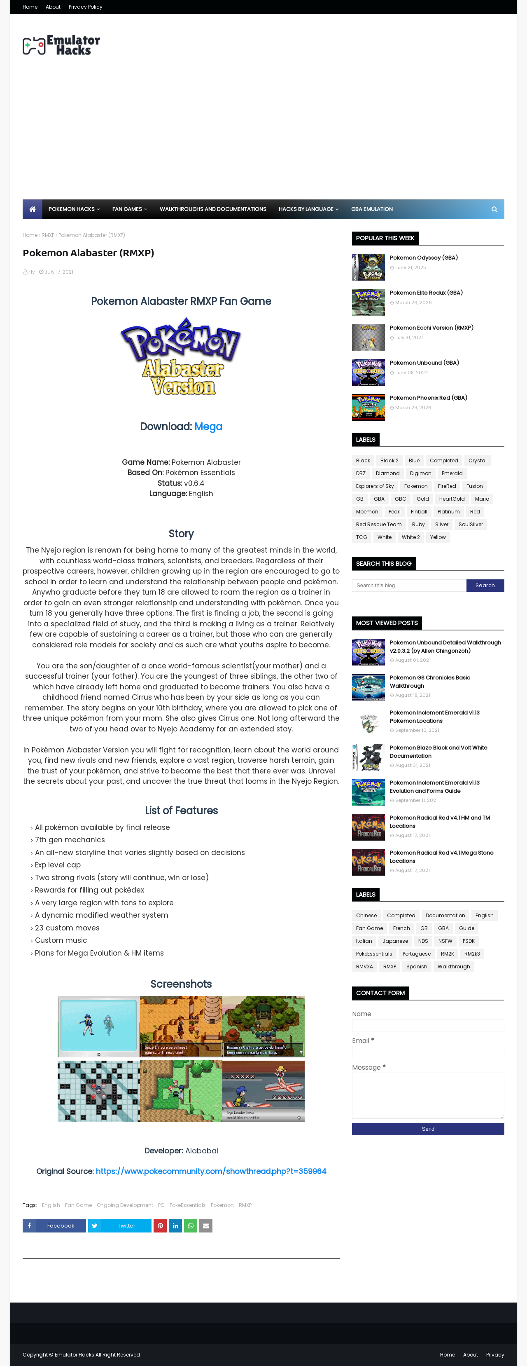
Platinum (449, 511)
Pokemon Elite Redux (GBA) (426, 293)
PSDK (469, 940)
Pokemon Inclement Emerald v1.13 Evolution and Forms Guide (435, 787)
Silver (441, 524)
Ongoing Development (125, 1205)
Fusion (474, 486)
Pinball (419, 511)
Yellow (438, 537)
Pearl (395, 511)
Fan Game (78, 1205)
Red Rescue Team (379, 524)
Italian (364, 940)
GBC (400, 498)
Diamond (388, 473)
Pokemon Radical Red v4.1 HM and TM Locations (440, 822)
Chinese (366, 915)
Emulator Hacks (74, 1354)
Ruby (418, 524)
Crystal (478, 460)
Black (363, 460)
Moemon (367, 511)
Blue (414, 460)
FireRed (447, 486)
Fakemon (416, 486)
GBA (379, 498)
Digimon (420, 473)
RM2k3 (472, 953)
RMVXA (364, 966)
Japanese (395, 940)
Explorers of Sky (375, 486)
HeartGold (452, 498)
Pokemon (222, 1205)
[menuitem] (32, 209)
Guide (466, 928)
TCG (361, 537)
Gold (423, 498)
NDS (423, 940)
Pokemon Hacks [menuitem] (72, 209)
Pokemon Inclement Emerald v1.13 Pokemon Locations (435, 717)
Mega (208, 426)
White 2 (411, 537)
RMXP (48, 235)
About (53, 6)
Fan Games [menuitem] (127, 209)
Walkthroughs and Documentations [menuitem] (213, 209)
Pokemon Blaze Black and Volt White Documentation (438, 752)
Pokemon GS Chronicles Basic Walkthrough (430, 682)
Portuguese (417, 953)
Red (475, 511)
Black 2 (389, 460)
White (385, 537)
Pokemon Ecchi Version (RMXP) (431, 328)
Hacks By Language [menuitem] (306, 209)
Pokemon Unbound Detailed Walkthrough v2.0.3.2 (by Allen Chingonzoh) (445, 647)
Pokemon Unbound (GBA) (424, 363)
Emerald (452, 473)
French (401, 928)
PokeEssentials (188, 1205)
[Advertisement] (263, 137)
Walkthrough (454, 966)
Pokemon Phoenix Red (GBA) (428, 398)
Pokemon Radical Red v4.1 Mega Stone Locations (442, 857)
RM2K (447, 953)
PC (161, 1205)
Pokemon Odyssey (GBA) (424, 258)
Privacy (495, 1354)
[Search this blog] (409, 585)
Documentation (445, 915)
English (51, 1205)
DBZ (361, 473)
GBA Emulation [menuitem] (372, 209)
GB (360, 498)
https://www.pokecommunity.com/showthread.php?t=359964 (211, 1171)
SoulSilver (471, 524)
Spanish (416, 966)
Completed (444, 460)
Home (30, 6)
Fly (31, 271)
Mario (482, 498)
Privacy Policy (86, 6)
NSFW (445, 940)
